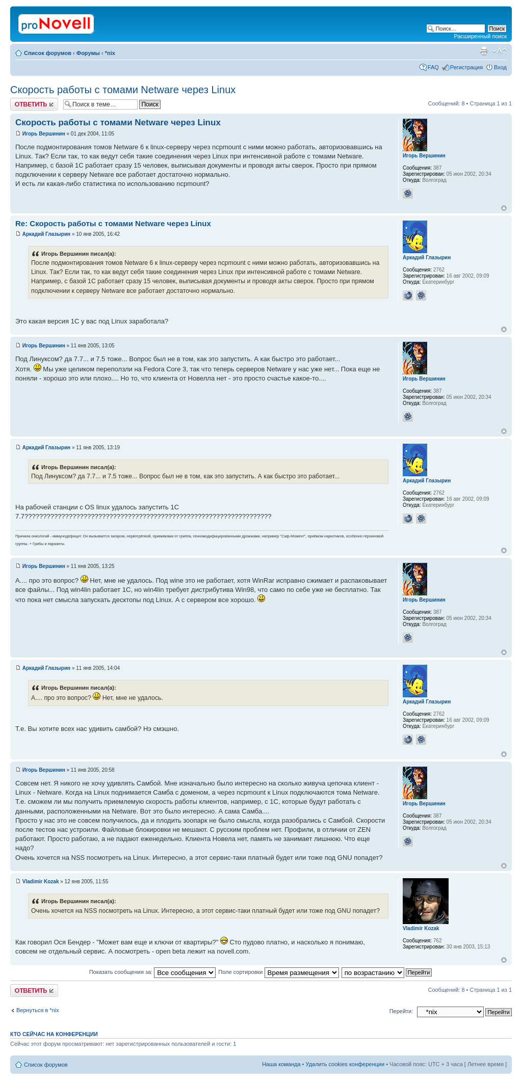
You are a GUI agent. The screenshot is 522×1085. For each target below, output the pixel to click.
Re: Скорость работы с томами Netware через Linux (113, 223)
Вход (500, 67)
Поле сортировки (278, 972)
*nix (110, 53)
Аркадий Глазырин (46, 234)
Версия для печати (483, 51)
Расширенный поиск (480, 36)
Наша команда (281, 1064)
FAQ (433, 67)
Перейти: (401, 1011)
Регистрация (466, 67)
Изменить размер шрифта (499, 51)
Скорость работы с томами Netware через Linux (123, 89)
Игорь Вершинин (43, 134)
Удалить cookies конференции (345, 1064)
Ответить (34, 104)
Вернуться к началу (504, 208)
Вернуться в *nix (37, 1010)
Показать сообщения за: (152, 972)
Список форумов (47, 53)
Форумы (88, 53)
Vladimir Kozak (40, 881)
